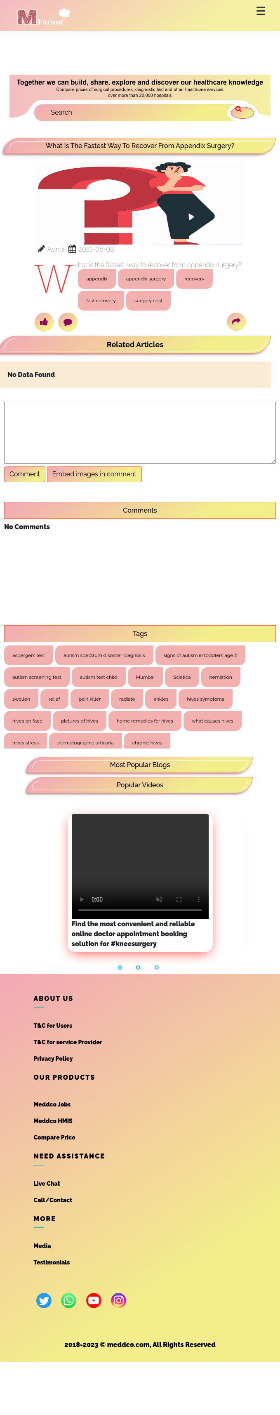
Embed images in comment (94, 474)
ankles (160, 699)
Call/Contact (53, 1200)
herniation (220, 677)
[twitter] (44, 1300)
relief (54, 699)
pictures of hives (79, 721)
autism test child (99, 677)
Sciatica (182, 677)
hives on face (27, 721)
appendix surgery (146, 279)
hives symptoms (205, 699)
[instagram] (118, 1300)
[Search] (139, 112)
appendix (97, 279)
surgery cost (148, 301)
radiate (127, 699)
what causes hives (212, 721)
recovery (194, 279)
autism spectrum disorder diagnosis (104, 655)
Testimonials (52, 1262)
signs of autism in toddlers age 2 (200, 655)
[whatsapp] (68, 1300)
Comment (24, 474)
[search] (242, 113)
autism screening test (36, 677)
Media (42, 1246)
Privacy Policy (53, 1058)
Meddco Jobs (52, 1104)
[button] (121, 967)
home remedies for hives (145, 721)
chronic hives (147, 743)
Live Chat (47, 1183)
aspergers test (28, 655)
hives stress (25, 743)
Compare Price (54, 1137)
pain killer (90, 699)
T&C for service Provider (68, 1042)
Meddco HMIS (53, 1121)
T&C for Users (53, 1025)
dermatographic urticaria (85, 743)
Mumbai (145, 677)
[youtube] (93, 1300)
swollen (21, 699)
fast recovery (101, 301)
